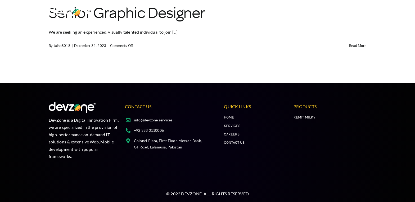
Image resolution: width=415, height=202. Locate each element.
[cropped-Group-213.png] (71, 8)
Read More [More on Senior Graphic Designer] (357, 45)
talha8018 (62, 45)
